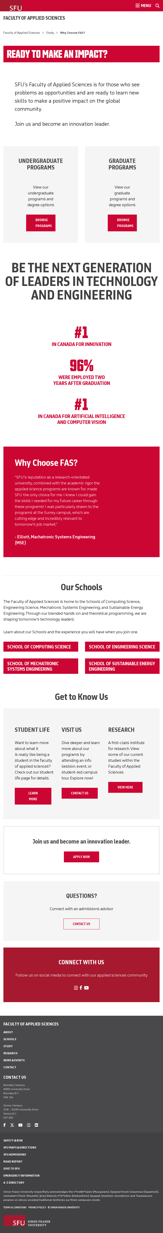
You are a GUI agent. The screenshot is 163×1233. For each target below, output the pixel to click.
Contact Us (79, 793)
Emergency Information (21, 1175)
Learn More (33, 796)
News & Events (14, 1060)
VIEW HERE (125, 787)
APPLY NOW (81, 857)
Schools (9, 1039)
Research (10, 1053)
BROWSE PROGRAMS (43, 223)
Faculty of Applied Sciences (34, 18)
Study (50, 32)
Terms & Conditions (15, 1207)
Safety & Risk (13, 1140)
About (8, 1032)
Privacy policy (37, 1207)
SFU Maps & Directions (19, 1147)
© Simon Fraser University (64, 1207)
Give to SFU (11, 1168)
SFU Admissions (14, 1154)
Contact (9, 1067)
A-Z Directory (13, 1183)
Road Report (13, 1161)
